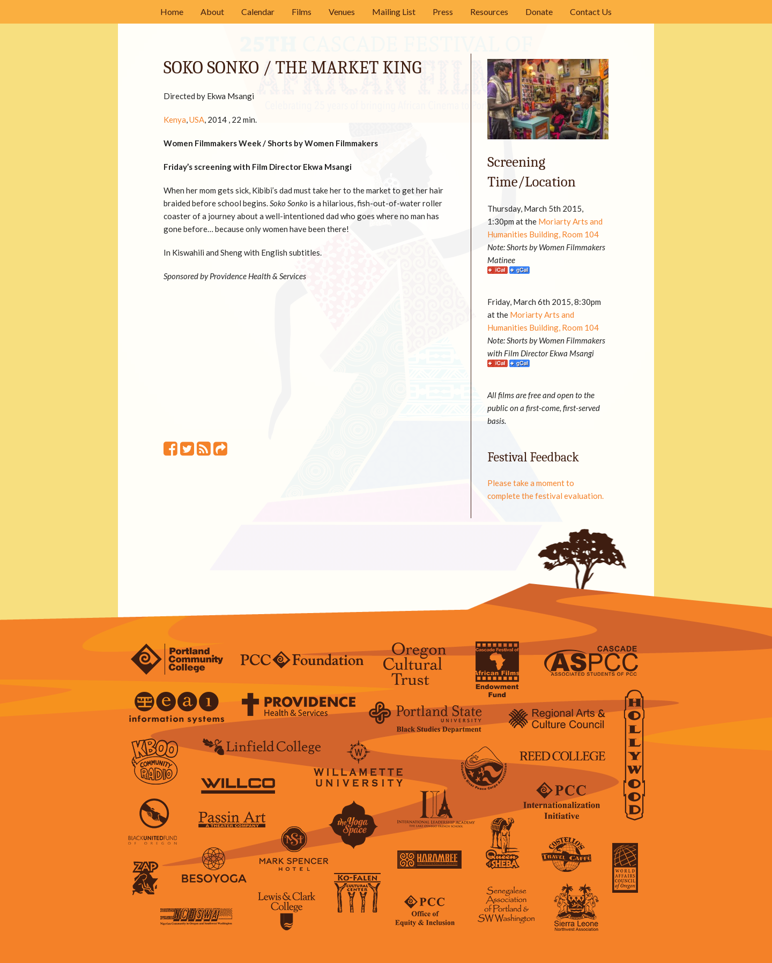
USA (196, 119)
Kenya (175, 119)
